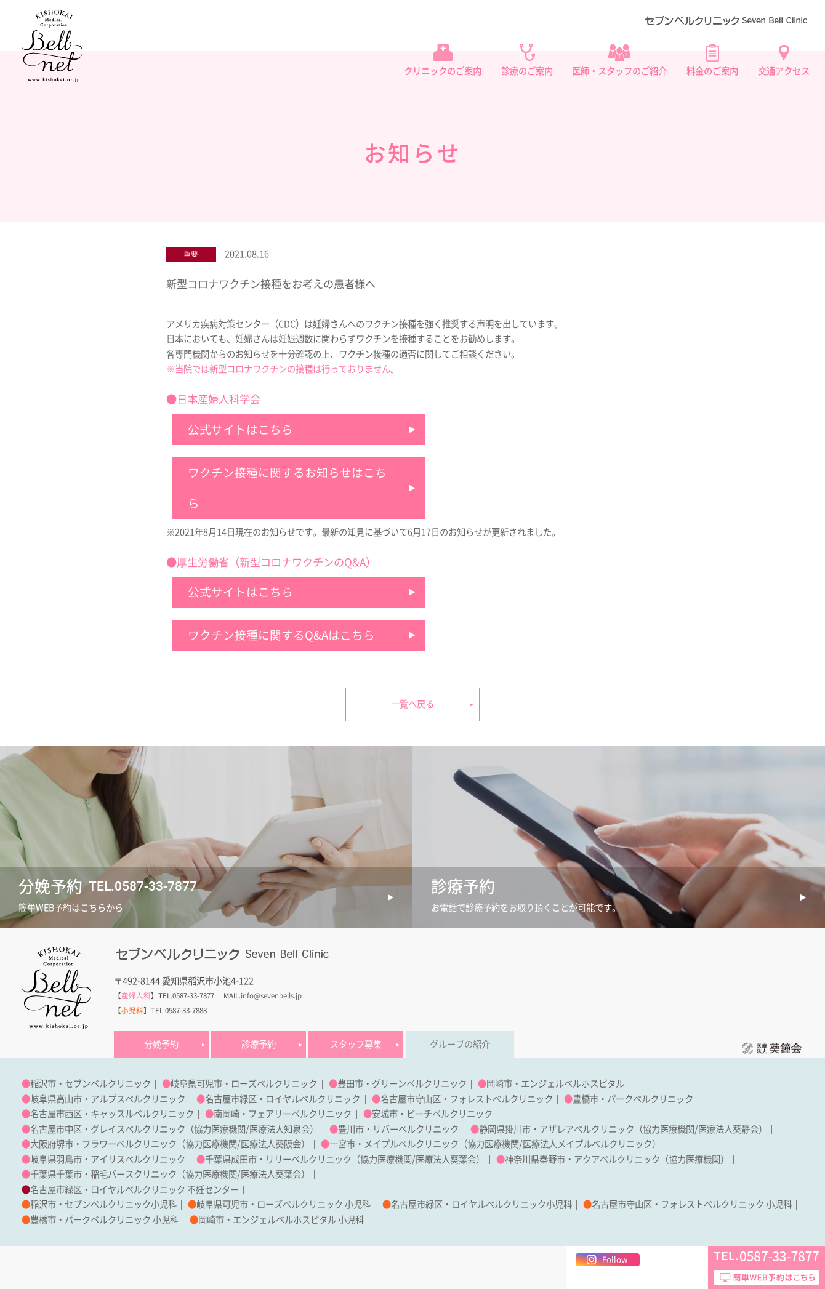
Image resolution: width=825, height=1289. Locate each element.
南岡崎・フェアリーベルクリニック (283, 1113)
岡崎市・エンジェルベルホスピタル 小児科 (281, 1219)
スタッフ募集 (356, 1044)
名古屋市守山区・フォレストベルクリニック (466, 1099)
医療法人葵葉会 (446, 1159)
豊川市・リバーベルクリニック (398, 1129)
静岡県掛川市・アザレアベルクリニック (556, 1129)
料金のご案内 (712, 71)
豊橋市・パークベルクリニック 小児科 (104, 1219)
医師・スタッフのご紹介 (619, 71)
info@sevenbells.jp (271, 995)
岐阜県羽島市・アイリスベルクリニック (107, 1159)
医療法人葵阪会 (271, 1144)
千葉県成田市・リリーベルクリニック (278, 1159)
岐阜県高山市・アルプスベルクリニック (107, 1099)
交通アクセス (784, 71)
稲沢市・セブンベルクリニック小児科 (103, 1204)
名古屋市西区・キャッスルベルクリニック (112, 1113)
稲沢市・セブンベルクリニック (90, 1083)
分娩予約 (161, 1044)
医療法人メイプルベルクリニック (587, 1144)
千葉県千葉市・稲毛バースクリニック (103, 1174)
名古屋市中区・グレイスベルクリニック (107, 1129)
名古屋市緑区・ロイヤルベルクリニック (282, 1099)
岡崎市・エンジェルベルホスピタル (555, 1083)
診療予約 (258, 1044)
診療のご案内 (527, 71)
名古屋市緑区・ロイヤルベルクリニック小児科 (481, 1204)
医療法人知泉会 (279, 1129)
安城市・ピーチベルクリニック (432, 1113)
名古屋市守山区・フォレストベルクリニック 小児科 (692, 1204)
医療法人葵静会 (728, 1129)
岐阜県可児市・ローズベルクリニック (244, 1083)
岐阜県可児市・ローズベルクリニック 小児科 (283, 1204)
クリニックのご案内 (442, 71)
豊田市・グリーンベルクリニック (402, 1083)
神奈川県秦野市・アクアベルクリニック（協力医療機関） (617, 1159)
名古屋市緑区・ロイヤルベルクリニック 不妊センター (134, 1189)
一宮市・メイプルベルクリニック (394, 1144)
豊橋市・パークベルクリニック (633, 1099)
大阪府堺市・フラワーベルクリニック (103, 1144)
